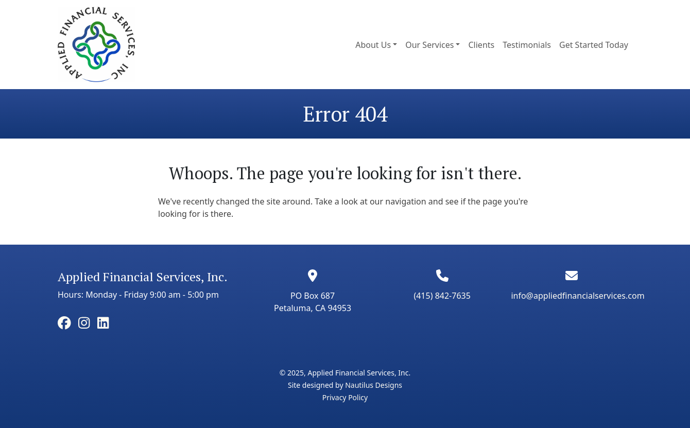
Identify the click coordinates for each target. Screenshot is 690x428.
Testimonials (527, 44)
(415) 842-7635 (441, 295)
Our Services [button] (429, 44)
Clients (481, 44)
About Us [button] (373, 44)
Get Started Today (593, 44)
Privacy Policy (345, 397)
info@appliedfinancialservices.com (577, 295)
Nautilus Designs (373, 385)
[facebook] (64, 323)
